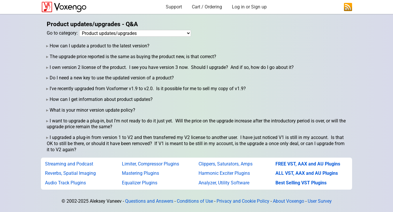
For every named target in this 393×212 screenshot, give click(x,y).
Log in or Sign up (249, 7)
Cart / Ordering (207, 7)
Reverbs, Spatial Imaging (70, 173)
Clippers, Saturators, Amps (226, 164)
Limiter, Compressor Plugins (150, 164)
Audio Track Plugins (65, 183)
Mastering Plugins (140, 173)
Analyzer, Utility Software (224, 183)
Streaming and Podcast (69, 164)
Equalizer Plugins (139, 183)
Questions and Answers (149, 201)
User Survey (320, 201)
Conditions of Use (195, 201)
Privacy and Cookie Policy (243, 201)
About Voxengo (288, 201)
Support (174, 7)
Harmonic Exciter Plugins (224, 173)
